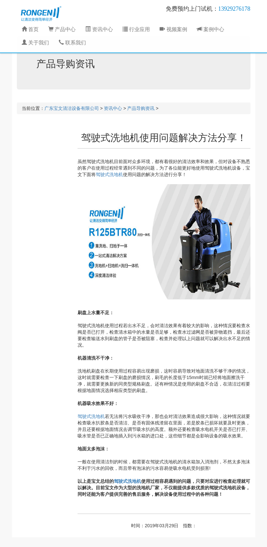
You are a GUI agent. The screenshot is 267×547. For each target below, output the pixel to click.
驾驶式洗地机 (109, 174)
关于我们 (35, 42)
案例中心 (210, 29)
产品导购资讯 (140, 108)
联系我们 (72, 42)
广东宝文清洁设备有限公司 (71, 108)
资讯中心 (99, 29)
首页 (30, 29)
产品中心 (62, 29)
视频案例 (173, 29)
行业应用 (136, 29)
